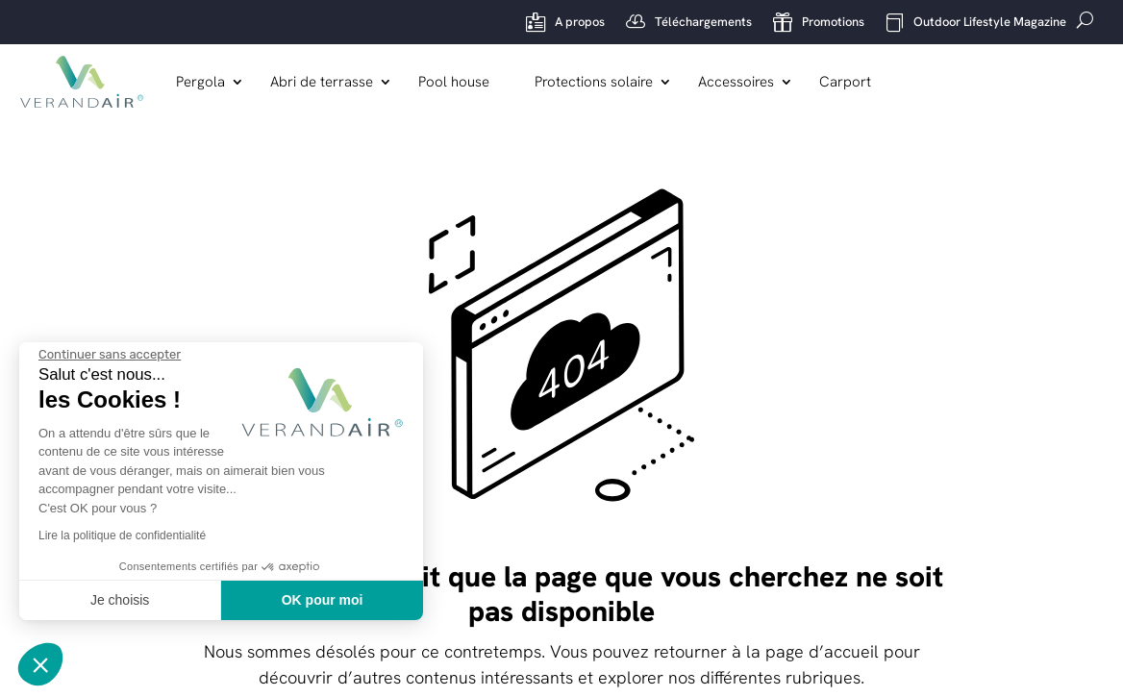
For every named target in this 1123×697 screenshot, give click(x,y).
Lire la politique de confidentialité (122, 535)
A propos (565, 22)
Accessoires (737, 83)
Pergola (201, 83)
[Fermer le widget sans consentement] (109, 354)
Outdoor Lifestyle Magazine (976, 22)
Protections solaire (595, 83)
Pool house (454, 83)
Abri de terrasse (322, 83)
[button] (40, 664)
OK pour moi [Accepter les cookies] (322, 600)
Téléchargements (689, 22)
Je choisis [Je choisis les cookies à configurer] (119, 600)
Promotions (818, 22)
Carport (846, 83)
